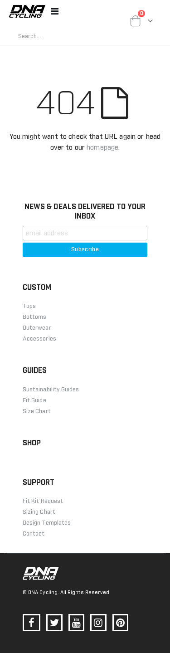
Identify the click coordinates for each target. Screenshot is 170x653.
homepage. (103, 147)
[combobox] (85, 36)
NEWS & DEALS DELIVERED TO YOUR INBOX (85, 211)
